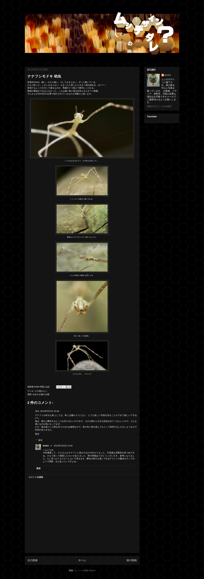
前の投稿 (132, 560)
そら (37, 411)
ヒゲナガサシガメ (78, 237)
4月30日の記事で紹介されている (53, 94)
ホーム (82, 560)
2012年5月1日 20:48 (49, 411)
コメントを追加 (36, 477)
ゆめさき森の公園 (41, 394)
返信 (37, 434)
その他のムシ (41, 391)
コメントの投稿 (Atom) (84, 570)
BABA (46, 445)
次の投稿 (32, 560)
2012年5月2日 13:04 (63, 445)
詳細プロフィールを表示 (159, 106)
